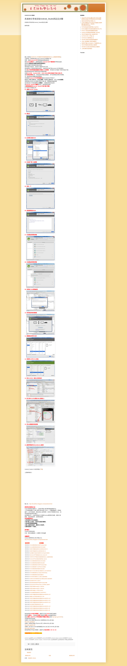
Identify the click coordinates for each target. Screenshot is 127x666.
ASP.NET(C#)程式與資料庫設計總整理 (91, 46)
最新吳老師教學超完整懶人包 (88, 21)
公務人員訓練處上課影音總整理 (89, 41)
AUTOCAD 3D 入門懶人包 (88, 36)
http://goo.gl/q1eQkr (30, 628)
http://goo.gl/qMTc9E (30, 625)
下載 (41, 469)
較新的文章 (27, 655)
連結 (40, 633)
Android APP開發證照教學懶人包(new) (91, 32)
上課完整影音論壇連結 (87, 48)
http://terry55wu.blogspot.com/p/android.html (40, 503)
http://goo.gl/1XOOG (57, 617)
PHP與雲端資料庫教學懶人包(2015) (90, 27)
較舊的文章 (72, 655)
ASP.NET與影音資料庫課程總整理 (90, 39)
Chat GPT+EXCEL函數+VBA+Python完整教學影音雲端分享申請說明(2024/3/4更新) (91, 18)
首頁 (50, 655)
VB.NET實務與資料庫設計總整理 (89, 45)
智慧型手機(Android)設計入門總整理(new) (91, 43)
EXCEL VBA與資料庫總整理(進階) (90, 30)
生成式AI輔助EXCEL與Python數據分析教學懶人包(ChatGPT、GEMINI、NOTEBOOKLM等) (92, 24)
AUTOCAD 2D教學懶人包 (88, 37)
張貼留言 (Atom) (32, 658)
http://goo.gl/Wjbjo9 (30, 621)
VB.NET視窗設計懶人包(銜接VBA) (90, 34)
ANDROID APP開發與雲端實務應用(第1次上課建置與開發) (46, 57)
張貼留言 (29, 652)
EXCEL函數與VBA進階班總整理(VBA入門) (92, 28)
